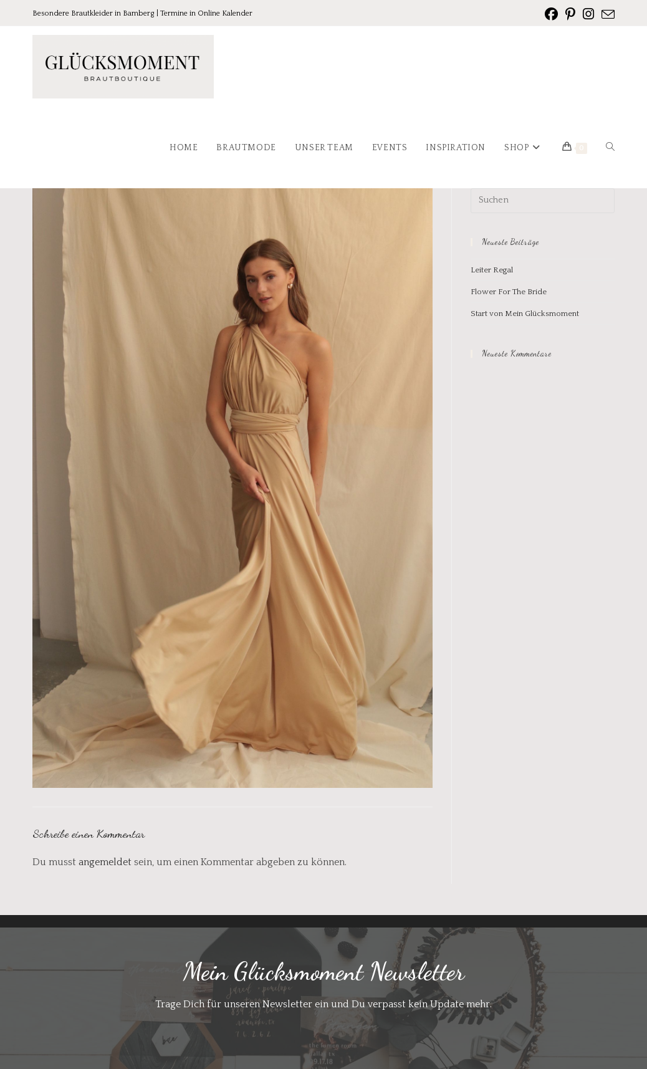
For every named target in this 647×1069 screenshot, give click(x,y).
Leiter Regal (492, 270)
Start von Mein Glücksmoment (525, 313)
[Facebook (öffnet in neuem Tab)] (551, 14)
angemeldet (105, 862)
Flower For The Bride (509, 291)
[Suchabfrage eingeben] (543, 200)
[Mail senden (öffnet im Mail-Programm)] (606, 14)
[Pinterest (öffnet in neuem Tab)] (570, 14)
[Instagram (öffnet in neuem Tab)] (588, 14)
